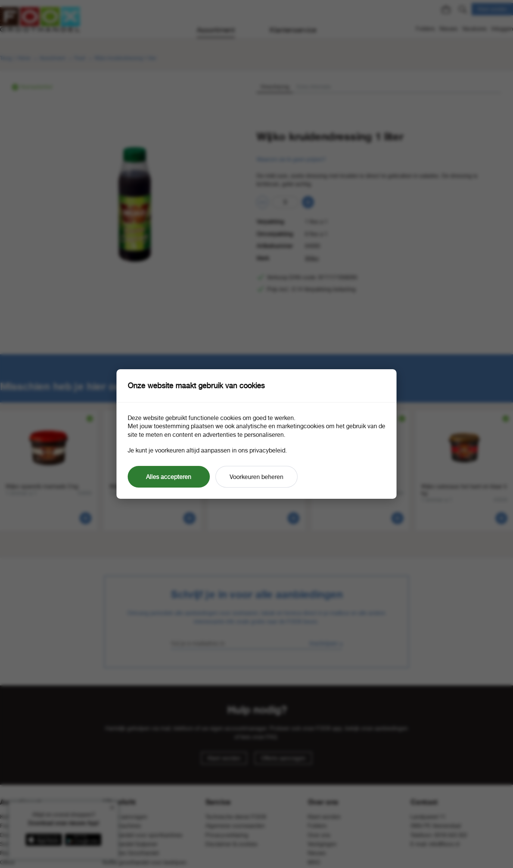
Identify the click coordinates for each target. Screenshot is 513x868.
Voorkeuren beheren (256, 476)
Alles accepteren (168, 476)
